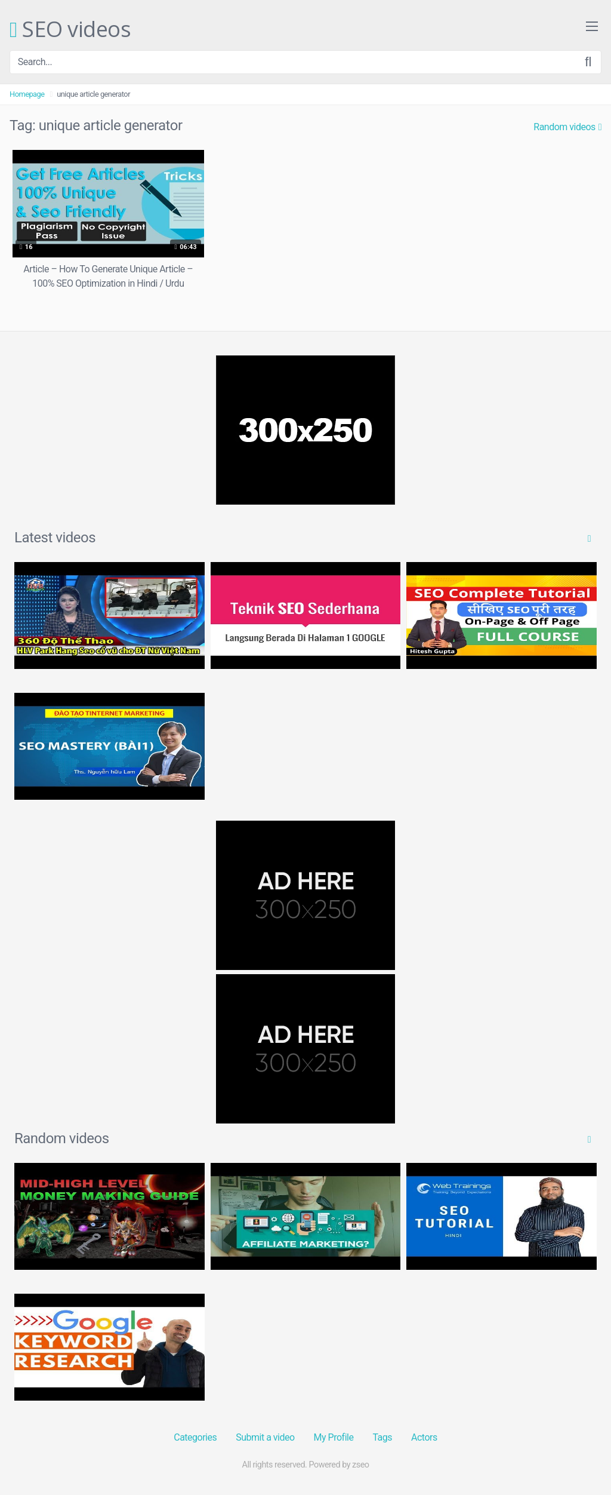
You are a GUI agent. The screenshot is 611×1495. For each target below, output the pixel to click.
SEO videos (70, 30)
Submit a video (265, 1437)
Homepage (27, 94)
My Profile (334, 1437)
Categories (195, 1437)
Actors (424, 1437)
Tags (382, 1437)
